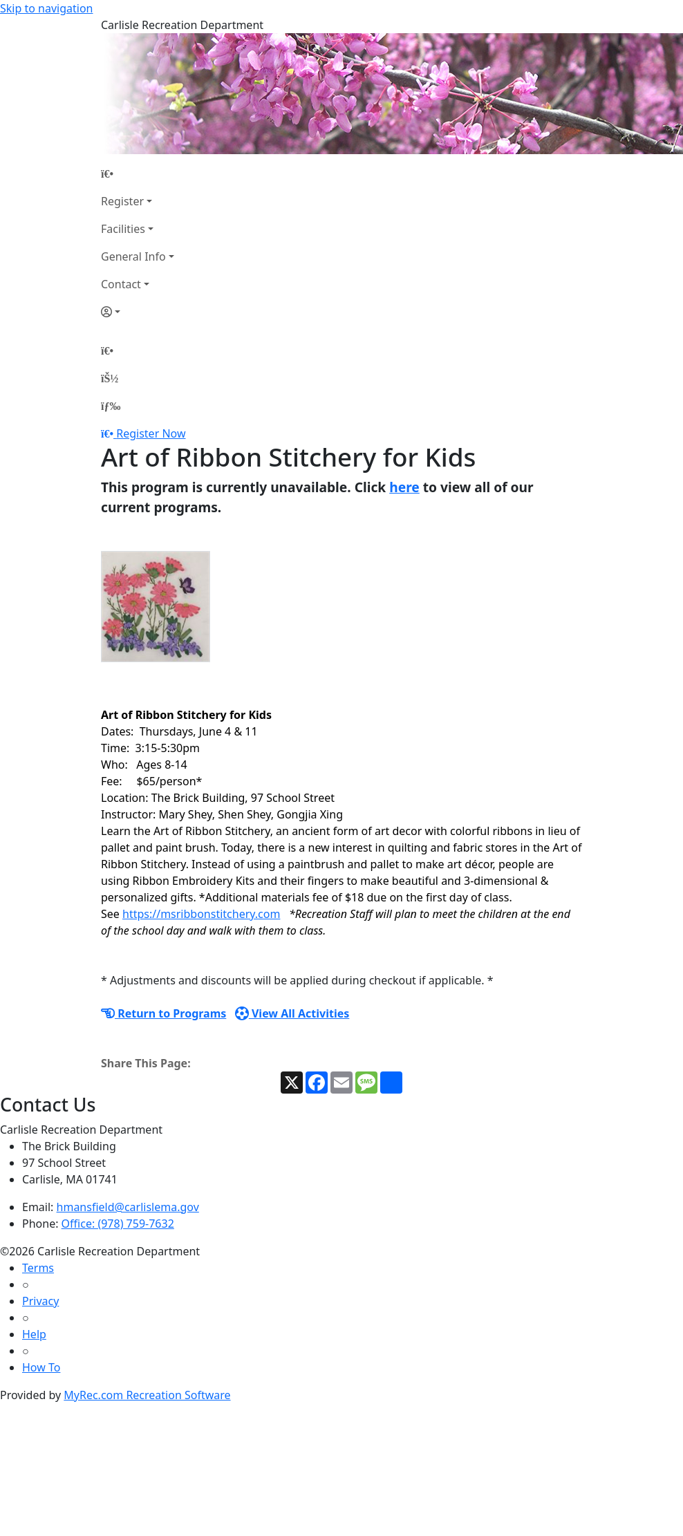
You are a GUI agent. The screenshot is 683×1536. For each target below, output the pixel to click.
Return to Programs (163, 1013)
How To (41, 1367)
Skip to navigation (46, 8)
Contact (121, 284)
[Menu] (110, 406)
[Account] (137, 312)
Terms (38, 1267)
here (404, 487)
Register (122, 201)
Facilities (123, 228)
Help (34, 1334)
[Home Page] (137, 173)
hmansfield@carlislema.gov (128, 1207)
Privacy (40, 1301)
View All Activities (292, 1013)
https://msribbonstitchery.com (201, 913)
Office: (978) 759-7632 (118, 1223)
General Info (133, 256)
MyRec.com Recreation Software (147, 1395)
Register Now (150, 433)
